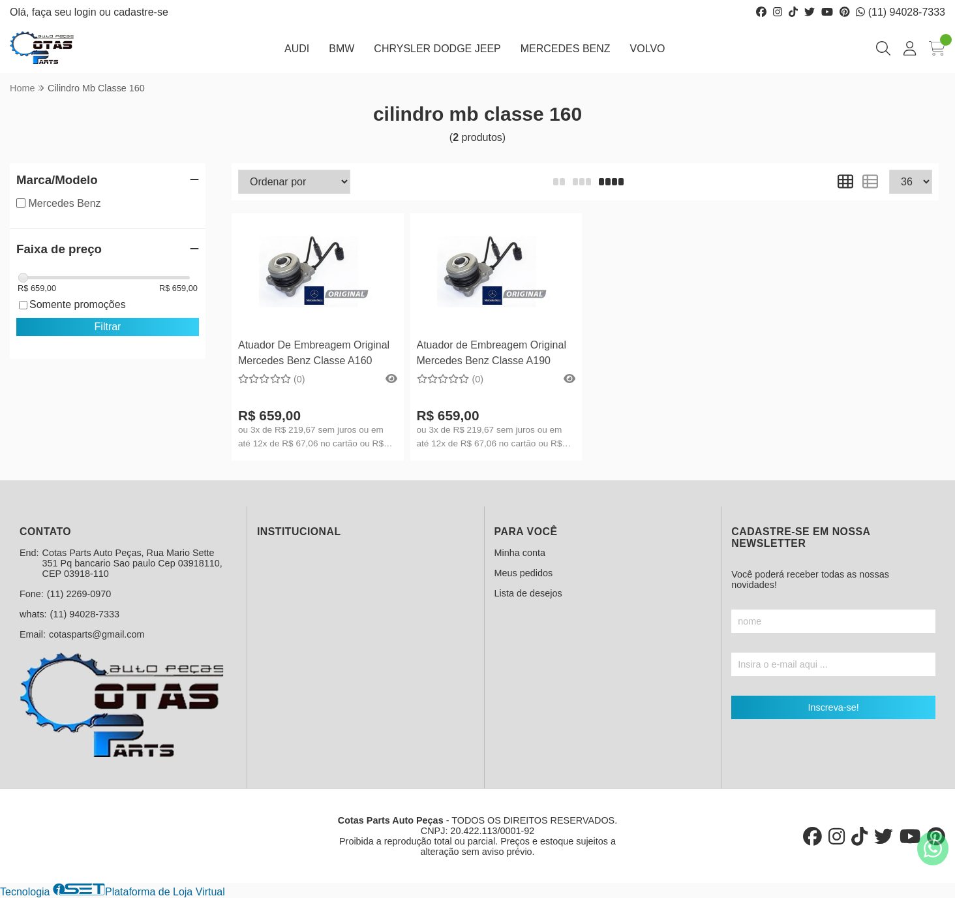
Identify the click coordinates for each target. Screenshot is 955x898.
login (86, 12)
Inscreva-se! (833, 707)
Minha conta (519, 553)
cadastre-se (141, 12)
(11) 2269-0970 (79, 594)
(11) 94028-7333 (900, 12)
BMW (341, 48)
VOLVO (647, 48)
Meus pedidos (523, 573)
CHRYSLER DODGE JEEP (437, 48)
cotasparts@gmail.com (97, 634)
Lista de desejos (528, 593)
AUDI (296, 48)
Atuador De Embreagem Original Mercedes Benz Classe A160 (313, 352)
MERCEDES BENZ (566, 48)
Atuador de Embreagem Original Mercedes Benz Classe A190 (491, 352)
